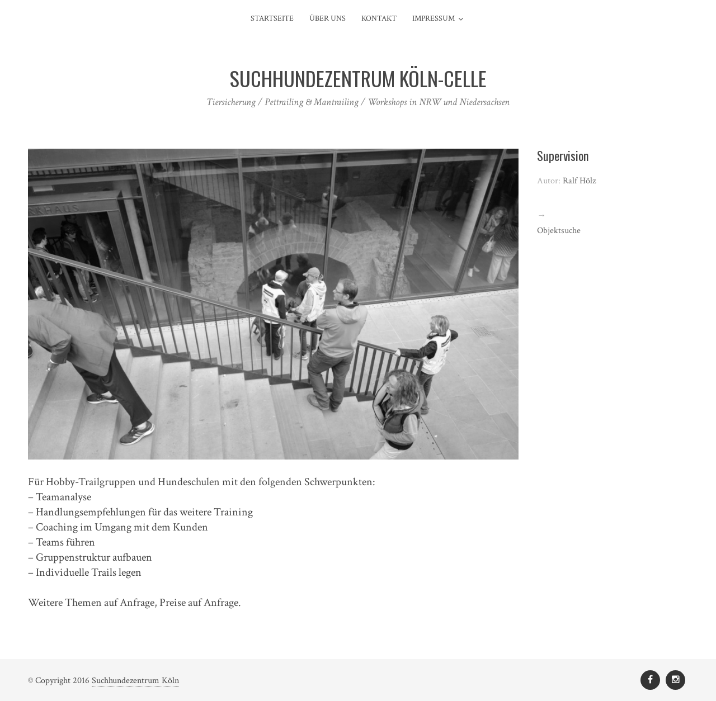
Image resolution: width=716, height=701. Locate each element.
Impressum (433, 18)
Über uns (327, 18)
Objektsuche (559, 230)
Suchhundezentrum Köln (135, 680)
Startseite (272, 18)
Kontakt (379, 18)
